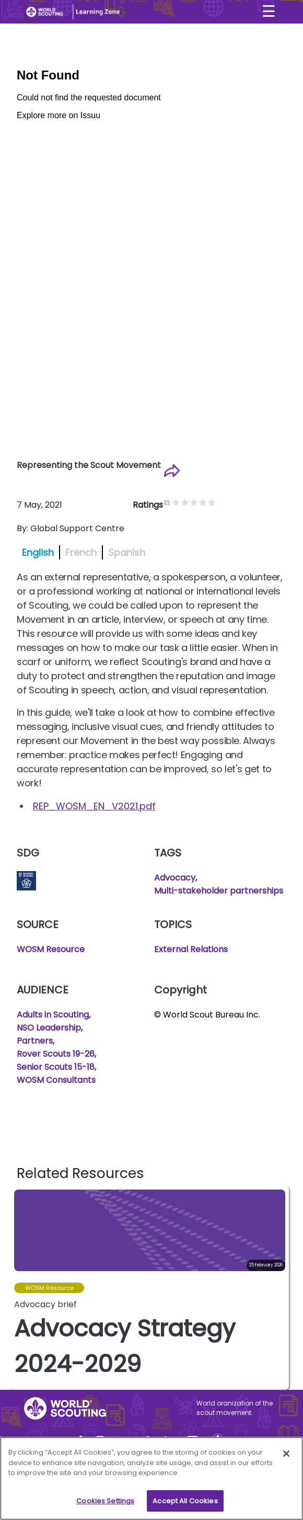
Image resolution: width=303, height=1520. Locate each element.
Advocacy (174, 878)
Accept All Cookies (185, 1505)
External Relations (191, 949)
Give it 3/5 (204, 502)
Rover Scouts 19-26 (56, 1054)
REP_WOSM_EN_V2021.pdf (94, 806)
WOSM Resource (51, 949)
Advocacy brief (45, 1304)
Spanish (126, 552)
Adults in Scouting (53, 1015)
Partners (35, 1041)
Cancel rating (177, 502)
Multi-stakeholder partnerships (218, 891)
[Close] (286, 1457)
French (81, 552)
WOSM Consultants (56, 1080)
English (38, 552)
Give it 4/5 (213, 502)
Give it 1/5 (186, 502)
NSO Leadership (49, 1028)
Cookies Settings (105, 1505)
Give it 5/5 (222, 502)
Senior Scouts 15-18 (56, 1067)
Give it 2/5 (195, 502)
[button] (280, 1287)
